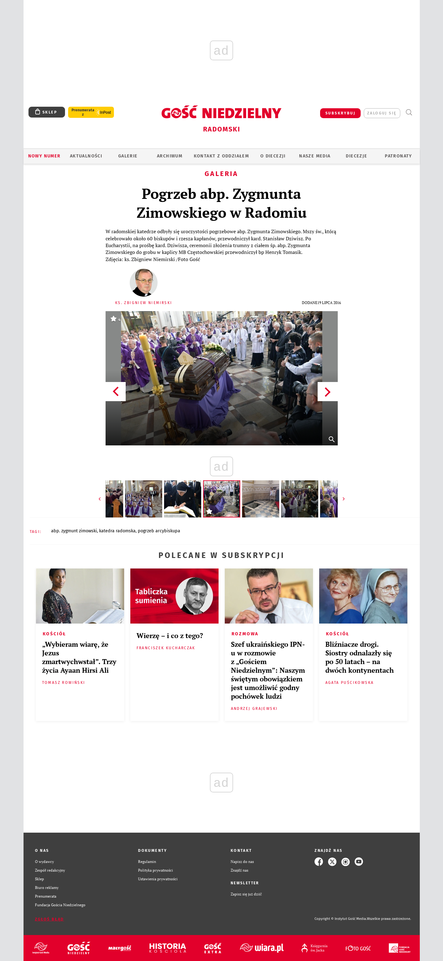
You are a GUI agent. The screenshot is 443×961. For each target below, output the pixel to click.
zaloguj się (382, 113)
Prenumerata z (83, 112)
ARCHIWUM (169, 156)
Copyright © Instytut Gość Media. (341, 919)
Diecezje (356, 156)
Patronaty (398, 156)
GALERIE (128, 156)
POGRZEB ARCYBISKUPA (159, 531)
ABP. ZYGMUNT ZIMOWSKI (74, 531)
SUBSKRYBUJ (340, 113)
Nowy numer (44, 156)
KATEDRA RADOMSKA (117, 531)
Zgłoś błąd (49, 919)
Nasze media (314, 156)
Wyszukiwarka (409, 112)
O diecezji (273, 156)
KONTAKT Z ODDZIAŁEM (221, 156)
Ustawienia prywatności (158, 879)
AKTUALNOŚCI (86, 156)
